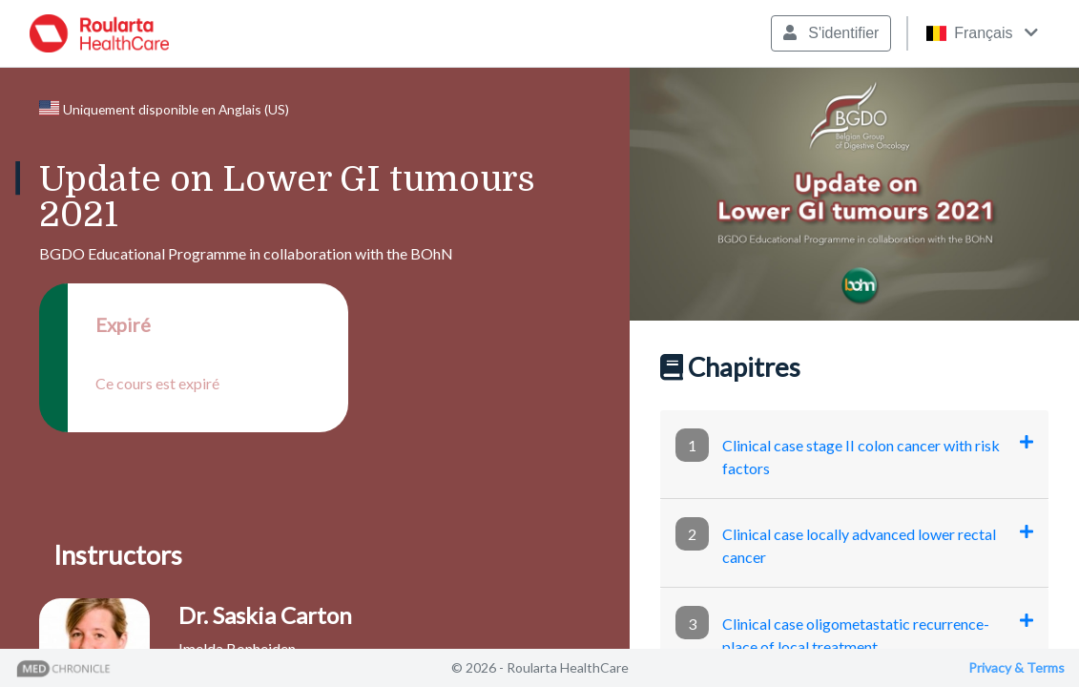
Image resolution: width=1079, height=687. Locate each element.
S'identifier (831, 33)
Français (981, 33)
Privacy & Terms (1016, 667)
